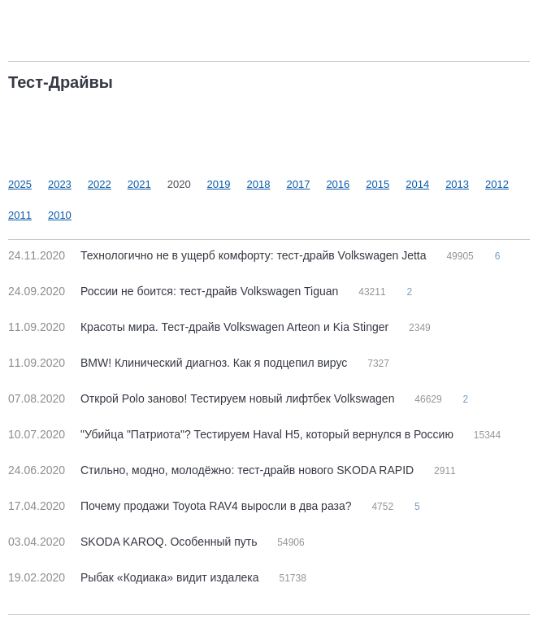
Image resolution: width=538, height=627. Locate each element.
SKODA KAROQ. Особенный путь (134, 541)
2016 (337, 184)
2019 (219, 184)
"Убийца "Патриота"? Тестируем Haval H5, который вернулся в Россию (232, 434)
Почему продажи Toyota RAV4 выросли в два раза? (181, 505)
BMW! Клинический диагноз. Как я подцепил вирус (179, 362)
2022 (99, 184)
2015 (377, 184)
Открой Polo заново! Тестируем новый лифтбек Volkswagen (202, 398)
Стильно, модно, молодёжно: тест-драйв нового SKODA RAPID (212, 470)
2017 (298, 184)
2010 (60, 215)
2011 (20, 215)
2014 (417, 184)
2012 (497, 184)
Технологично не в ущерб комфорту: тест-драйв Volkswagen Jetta (218, 255)
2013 (457, 184)
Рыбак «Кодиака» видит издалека (135, 577)
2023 (60, 184)
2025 (20, 184)
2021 (139, 184)
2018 (259, 184)
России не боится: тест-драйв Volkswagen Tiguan (174, 291)
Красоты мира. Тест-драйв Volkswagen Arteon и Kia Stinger (200, 326)
